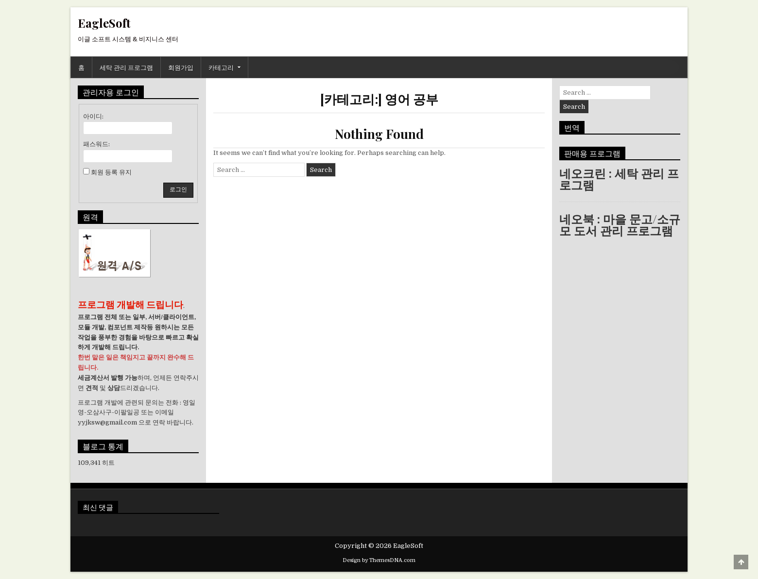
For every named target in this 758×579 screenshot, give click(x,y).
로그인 (178, 189)
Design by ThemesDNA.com (379, 560)
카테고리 (221, 67)
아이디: (93, 116)
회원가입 (180, 67)
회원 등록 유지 (111, 172)
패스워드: (96, 144)
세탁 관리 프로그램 (126, 67)
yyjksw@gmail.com (107, 422)
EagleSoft (104, 23)
